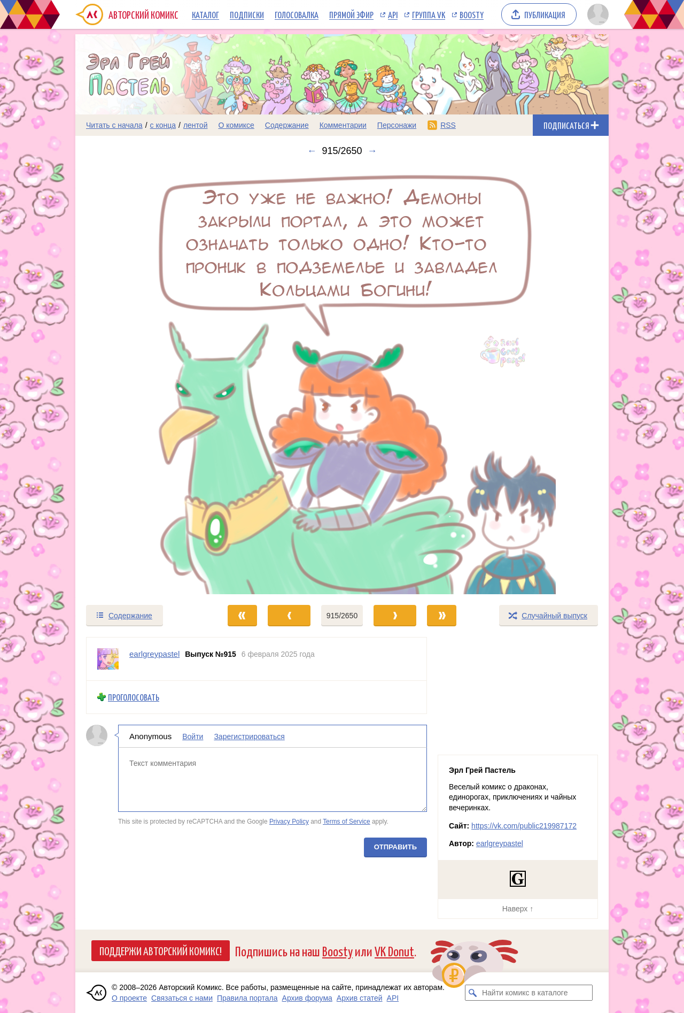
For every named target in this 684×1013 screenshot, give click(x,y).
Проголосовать (133, 697)
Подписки (247, 14)
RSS (448, 125)
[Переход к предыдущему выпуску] (142, 380)
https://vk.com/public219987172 (524, 826)
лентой (195, 125)
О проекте (129, 998)
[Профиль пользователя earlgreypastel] (108, 659)
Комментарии (343, 125)
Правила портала (247, 998)
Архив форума (307, 998)
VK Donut (394, 950)
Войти (192, 736)
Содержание (287, 125)
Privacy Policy (289, 821)
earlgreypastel (499, 843)
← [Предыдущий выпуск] (311, 150)
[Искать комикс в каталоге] (472, 992)
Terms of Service (346, 821)
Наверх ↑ (517, 908)
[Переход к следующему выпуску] (342, 380)
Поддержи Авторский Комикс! (160, 950)
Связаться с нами (182, 998)
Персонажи (396, 125)
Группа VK (428, 14)
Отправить (395, 846)
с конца (163, 125)
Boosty (472, 14)
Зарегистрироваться (249, 736)
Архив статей (360, 998)
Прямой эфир (351, 14)
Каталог (205, 14)
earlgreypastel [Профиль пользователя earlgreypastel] (154, 653)
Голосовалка (296, 14)
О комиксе (236, 125)
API (393, 14)
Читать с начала (114, 125)
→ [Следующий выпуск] (372, 150)
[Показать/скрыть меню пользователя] (596, 14)
